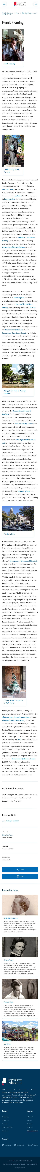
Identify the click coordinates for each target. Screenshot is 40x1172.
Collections (5, 1120)
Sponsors (30, 1127)
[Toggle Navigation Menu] (4, 4)
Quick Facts (5, 1131)
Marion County (8, 189)
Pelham (18, 424)
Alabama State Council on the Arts (15, 717)
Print (20, 876)
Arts (17, 13)
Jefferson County (28, 759)
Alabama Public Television (13, 720)
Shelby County (27, 424)
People (29, 1120)
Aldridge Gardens (12, 821)
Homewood (16, 759)
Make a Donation (32, 1131)
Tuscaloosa (6, 333)
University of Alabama (14, 330)
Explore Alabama (7, 1127)
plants (27, 491)
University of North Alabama (13, 247)
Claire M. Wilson (7, 835)
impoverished (9, 199)
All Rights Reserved (31, 1164)
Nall (19, 739)
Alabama (18, 196)
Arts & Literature (7, 13)
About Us (30, 1117)
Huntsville (20, 304)
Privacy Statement (20, 1168)
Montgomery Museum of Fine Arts (24, 561)
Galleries (4, 1124)
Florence (21, 237)
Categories (5, 1117)
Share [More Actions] (20, 870)
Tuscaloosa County (19, 333)
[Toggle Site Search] (36, 4)
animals (21, 491)
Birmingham (19, 298)
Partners (30, 1124)
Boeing (33, 307)
